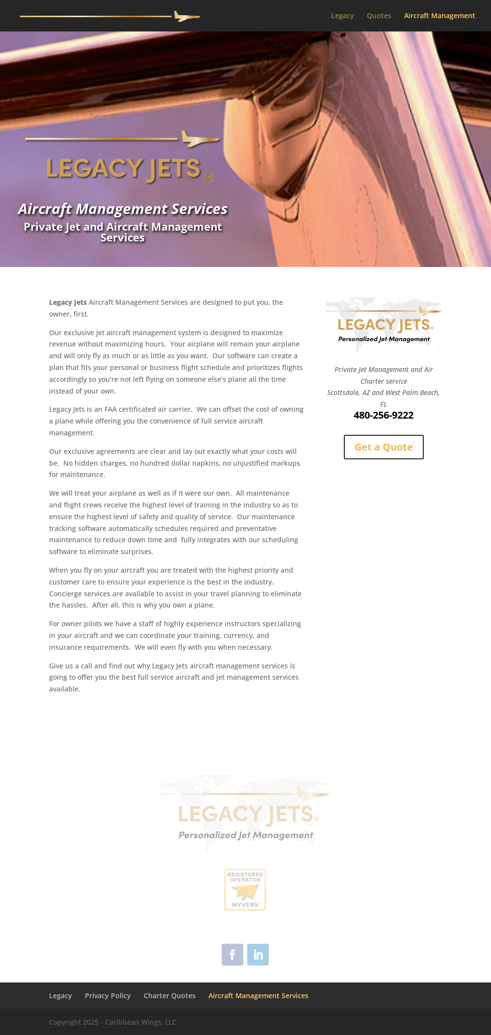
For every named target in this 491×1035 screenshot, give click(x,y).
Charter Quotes (170, 995)
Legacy (342, 16)
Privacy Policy (108, 995)
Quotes (379, 16)
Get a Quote (384, 446)
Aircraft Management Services (258, 995)
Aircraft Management (439, 16)
